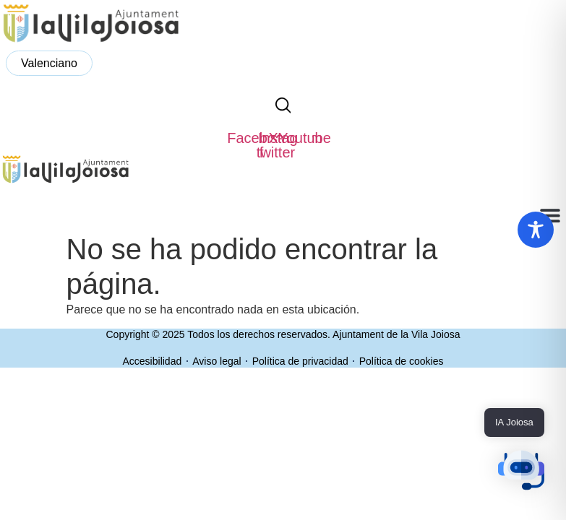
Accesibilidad (152, 361)
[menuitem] (49, 63)
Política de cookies (401, 361)
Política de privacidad (300, 361)
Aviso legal (216, 361)
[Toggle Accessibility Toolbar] (535, 229)
